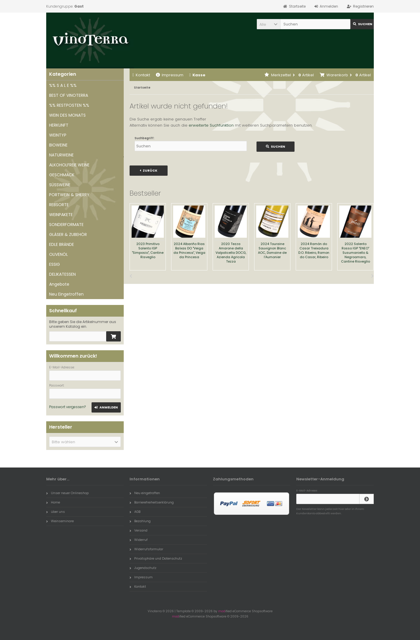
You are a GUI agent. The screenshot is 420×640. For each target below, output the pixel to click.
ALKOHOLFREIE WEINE (69, 165)
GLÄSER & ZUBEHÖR (68, 234)
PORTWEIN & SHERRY (69, 195)
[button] (268, 24)
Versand (138, 530)
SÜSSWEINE (59, 185)
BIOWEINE (58, 145)
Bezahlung (140, 521)
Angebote (59, 284)
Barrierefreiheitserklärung (152, 502)
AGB (135, 511)
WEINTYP (57, 135)
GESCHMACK (61, 175)
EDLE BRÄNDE (61, 244)
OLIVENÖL (58, 254)
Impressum (169, 75)
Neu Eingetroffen (66, 294)
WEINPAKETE (61, 215)
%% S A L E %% (63, 85)
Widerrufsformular (146, 549)
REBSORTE (59, 205)
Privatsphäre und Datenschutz (156, 558)
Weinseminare (60, 521)
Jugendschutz (143, 567)
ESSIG (54, 264)
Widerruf (139, 539)
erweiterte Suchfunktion (211, 125)
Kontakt (141, 75)
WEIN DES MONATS (67, 115)
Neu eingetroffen (145, 493)
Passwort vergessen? (67, 406)
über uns (55, 511)
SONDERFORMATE (66, 224)
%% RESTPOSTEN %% (69, 105)
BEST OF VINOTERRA (68, 95)
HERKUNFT (58, 125)
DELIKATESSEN (62, 274)
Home (53, 502)
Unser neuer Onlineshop (67, 493)
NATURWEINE (61, 155)
